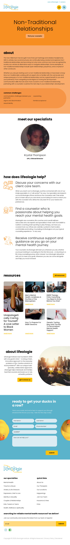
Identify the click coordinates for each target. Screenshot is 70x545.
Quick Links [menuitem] (42, 478)
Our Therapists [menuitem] (42, 486)
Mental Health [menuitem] (8, 482)
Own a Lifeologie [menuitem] (53, 2)
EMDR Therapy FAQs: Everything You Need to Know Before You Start (54, 298)
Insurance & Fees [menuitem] (43, 501)
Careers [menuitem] (62, 2)
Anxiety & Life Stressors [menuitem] (12, 490)
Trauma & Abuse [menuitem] (9, 486)
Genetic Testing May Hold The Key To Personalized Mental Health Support (54, 326)
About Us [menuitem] (40, 482)
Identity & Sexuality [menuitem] (10, 497)
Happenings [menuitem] (41, 493)
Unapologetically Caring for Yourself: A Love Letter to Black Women (11, 322)
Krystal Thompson (35, 155)
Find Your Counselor (35, 36)
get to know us (24, 380)
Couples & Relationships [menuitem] (12, 501)
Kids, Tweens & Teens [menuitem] (11, 504)
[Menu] (59, 7)
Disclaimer (58, 538)
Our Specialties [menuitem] (11, 478)
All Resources (59, 275)
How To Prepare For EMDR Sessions (33, 323)
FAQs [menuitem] (38, 504)
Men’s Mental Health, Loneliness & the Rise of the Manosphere (33, 298)
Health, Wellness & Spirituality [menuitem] (14, 508)
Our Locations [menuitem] (42, 490)
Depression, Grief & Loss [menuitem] (12, 493)
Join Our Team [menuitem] (42, 497)
